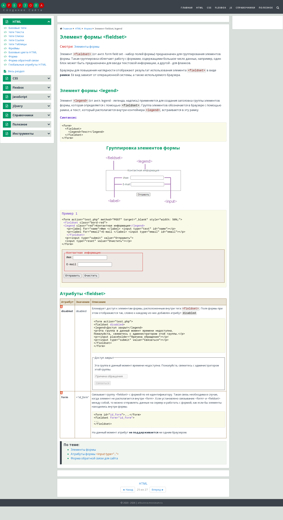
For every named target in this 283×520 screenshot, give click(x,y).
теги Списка (14, 36)
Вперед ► (158, 503)
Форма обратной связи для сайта (94, 472)
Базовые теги (15, 28)
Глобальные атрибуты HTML (25, 64)
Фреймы (11, 48)
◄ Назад (127, 503)
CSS (209, 7)
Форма (88, 28)
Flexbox (220, 7)
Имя (69, 264)
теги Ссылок (14, 40)
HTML (199, 7)
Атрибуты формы (95, 467)
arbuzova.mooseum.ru (150, 516)
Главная (187, 7)
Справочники (245, 7)
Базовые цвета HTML (20, 52)
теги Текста (14, 32)
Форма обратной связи (21, 60)
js (231, 7)
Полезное (266, 7)
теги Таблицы (15, 44)
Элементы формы (86, 47)
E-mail (72, 271)
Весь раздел (14, 71)
